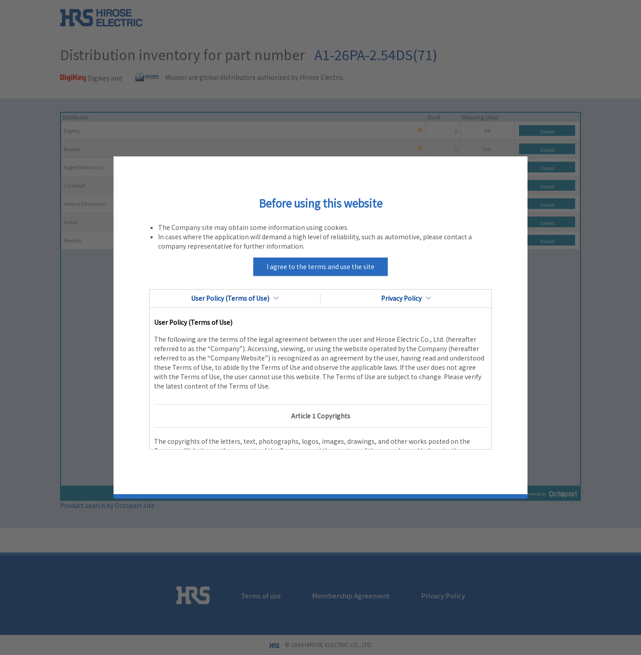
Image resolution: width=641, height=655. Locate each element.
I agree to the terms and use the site (320, 266)
